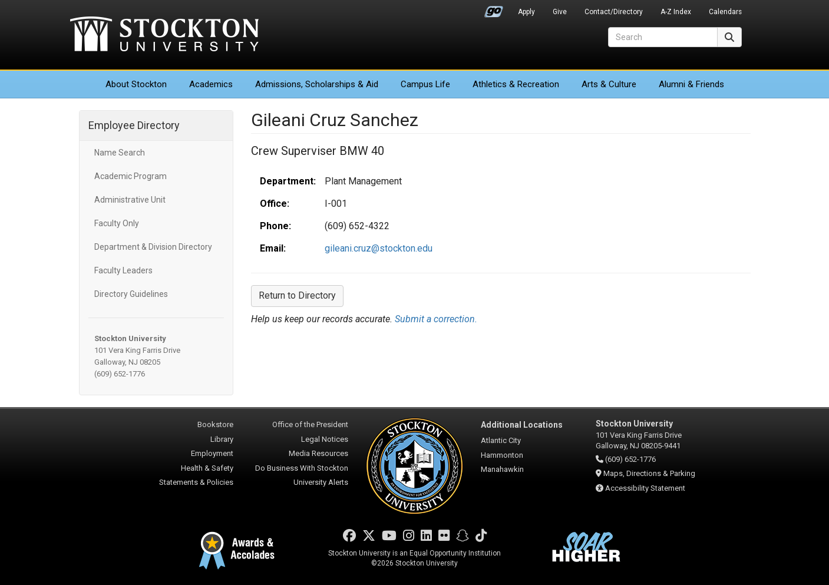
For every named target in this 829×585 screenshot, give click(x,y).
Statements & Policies (196, 482)
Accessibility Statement (645, 488)
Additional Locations (522, 424)
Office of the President (310, 424)
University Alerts (320, 482)
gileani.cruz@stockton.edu (378, 248)
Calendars (725, 12)
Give (560, 12)
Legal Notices (324, 439)
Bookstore (215, 424)
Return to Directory (297, 295)
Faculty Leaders (123, 270)
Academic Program (130, 176)
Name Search (119, 152)
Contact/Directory (613, 12)
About (136, 84)
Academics (211, 84)
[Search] (663, 37)
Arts (609, 84)
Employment (212, 453)
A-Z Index (675, 12)
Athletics (516, 84)
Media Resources (318, 453)
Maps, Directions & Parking (649, 473)
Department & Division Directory (153, 247)
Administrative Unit (130, 199)
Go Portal (493, 9)
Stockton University (164, 35)
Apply (526, 12)
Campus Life (425, 84)
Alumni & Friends (691, 84)
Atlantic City (501, 440)
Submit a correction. (436, 319)
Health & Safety (207, 468)
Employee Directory (134, 125)
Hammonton (502, 455)
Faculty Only (116, 223)
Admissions (316, 84)
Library (221, 439)
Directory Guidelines (131, 294)
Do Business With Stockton (301, 468)
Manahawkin (502, 469)
